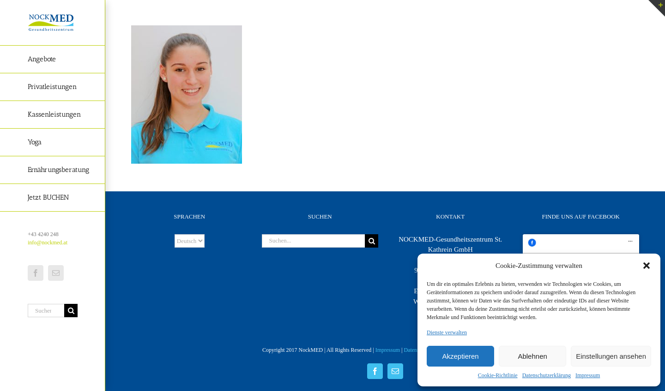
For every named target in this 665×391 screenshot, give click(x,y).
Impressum (587, 375)
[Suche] (71, 310)
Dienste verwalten (447, 332)
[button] (646, 265)
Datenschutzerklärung (546, 375)
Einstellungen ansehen (611, 356)
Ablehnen (532, 356)
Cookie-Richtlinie (498, 375)
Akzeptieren (460, 356)
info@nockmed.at (47, 242)
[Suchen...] (46, 310)
